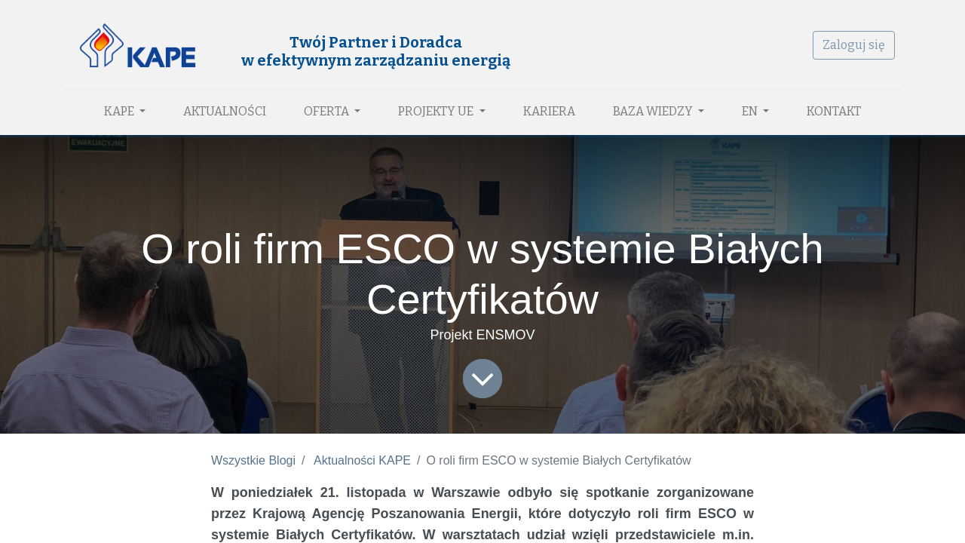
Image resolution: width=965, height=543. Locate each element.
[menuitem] (224, 111)
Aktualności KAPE (362, 460)
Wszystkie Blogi (253, 460)
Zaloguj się (854, 45)
